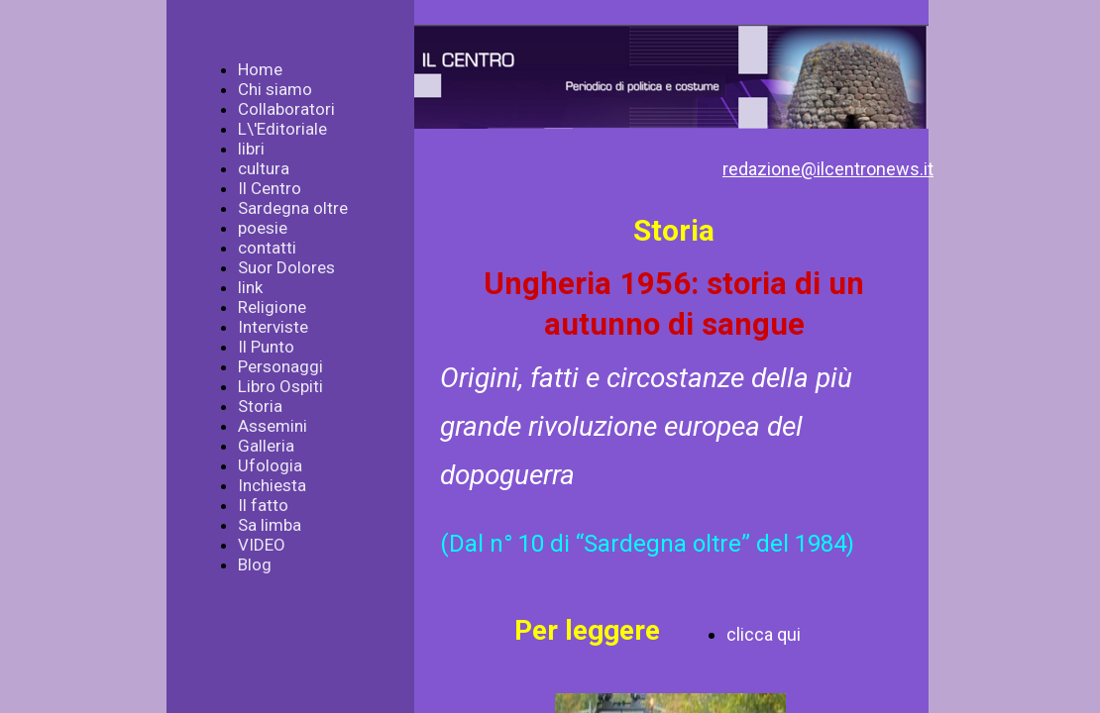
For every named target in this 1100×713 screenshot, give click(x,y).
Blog (255, 564)
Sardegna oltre (293, 208)
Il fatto (263, 505)
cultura (263, 168)
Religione (272, 307)
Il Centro (269, 188)
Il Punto (266, 346)
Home (260, 69)
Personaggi (280, 366)
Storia (260, 406)
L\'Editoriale (282, 129)
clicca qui (763, 634)
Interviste (273, 327)
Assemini (272, 426)
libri (251, 148)
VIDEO (261, 545)
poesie (262, 228)
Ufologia (270, 465)
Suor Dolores (286, 267)
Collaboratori (286, 109)
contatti (267, 247)
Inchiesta (272, 485)
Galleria (266, 446)
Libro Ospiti (280, 386)
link (250, 287)
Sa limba (269, 525)
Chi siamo (275, 89)
